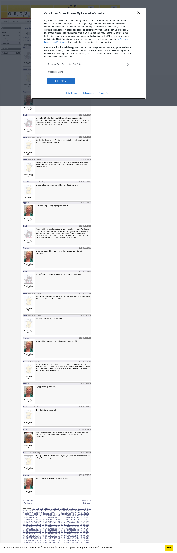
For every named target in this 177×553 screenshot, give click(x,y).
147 (59, 517)
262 (24, 528)
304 (24, 532)
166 (52, 519)
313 (52, 532)
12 (49, 509)
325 (24, 533)
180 (30, 521)
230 (55, 525)
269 (46, 528)
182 (36, 521)
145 (52, 517)
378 (59, 537)
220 (24, 525)
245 (36, 526)
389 (27, 539)
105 (60, 514)
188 (55, 521)
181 (33, 521)
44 (53, 510)
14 (54, 509)
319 (71, 532)
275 (65, 528)
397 (52, 539)
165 (49, 519)
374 (46, 537)
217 (81, 523)
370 (33, 537)
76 (57, 512)
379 (62, 537)
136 (24, 517)
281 (84, 528)
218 (84, 523)
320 (74, 532)
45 (55, 510)
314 (55, 532)
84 (75, 512)
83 (73, 512)
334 (52, 533)
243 (30, 526)
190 (62, 521)
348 (30, 535)
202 (33, 523)
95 (32, 514)
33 (28, 510)
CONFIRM (61, 81)
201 (30, 523)
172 (71, 519)
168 (59, 519)
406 (81, 539)
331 (43, 533)
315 (59, 532)
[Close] (139, 13)
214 (71, 523)
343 (81, 533)
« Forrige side (28, 500)
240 (87, 525)
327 (30, 533)
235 (71, 525)
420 (59, 540)
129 (68, 516)
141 (39, 517)
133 (81, 516)
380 (65, 537)
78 (62, 512)
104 (57, 514)
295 (62, 530)
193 (71, 521)
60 (89, 510)
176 (84, 519)
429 (87, 540)
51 (69, 510)
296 (65, 530)
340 (71, 533)
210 (59, 523)
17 (60, 509)
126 (59, 516)
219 (87, 523)
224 (36, 525)
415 (43, 540)
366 (87, 535)
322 (81, 532)
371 (36, 537)
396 (49, 539)
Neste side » (86, 500)
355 (52, 535)
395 (46, 539)
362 (74, 535)
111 (79, 514)
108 (69, 514)
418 (52, 540)
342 (77, 533)
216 (77, 523)
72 (48, 512)
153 (77, 517)
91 (23, 514)
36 (35, 510)
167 (55, 519)
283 (24, 530)
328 (33, 533)
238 (81, 525)
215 (74, 523)
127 (62, 516)
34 (30, 510)
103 (54, 514)
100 (44, 514)
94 (30, 514)
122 (46, 516)
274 (62, 528)
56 (80, 510)
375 (49, 537)
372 (39, 537)
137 (27, 517)
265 (33, 528)
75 (55, 512)
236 (74, 525)
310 (43, 532)
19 (65, 509)
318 (68, 532)
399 (59, 539)
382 (71, 537)
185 (46, 521)
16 (58, 509)
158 (27, 519)
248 (46, 526)
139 (33, 517)
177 (87, 519)
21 (69, 509)
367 (24, 537)
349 (33, 535)
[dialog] (88, 53)
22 (72, 509)
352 (43, 535)
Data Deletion (71, 93)
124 (52, 516)
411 (30, 540)
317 (65, 532)
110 (76, 514)
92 (26, 514)
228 (49, 525)
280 (81, 528)
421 (62, 540)
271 (52, 528)
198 (87, 521)
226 (43, 525)
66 (35, 512)
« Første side (27, 503)
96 (35, 514)
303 (87, 530)
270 (49, 528)
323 (84, 532)
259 (81, 526)
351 (39, 535)
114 (88, 514)
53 (73, 510)
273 (59, 528)
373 (43, 537)
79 (64, 512)
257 (74, 526)
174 (77, 519)
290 (46, 530)
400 (62, 539)
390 (30, 539)
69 (42, 512)
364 (81, 535)
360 (68, 535)
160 (33, 519)
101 (47, 514)
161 (36, 519)
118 (33, 516)
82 (71, 512)
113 (85, 514)
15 (56, 509)
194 (74, 521)
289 (43, 530)
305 (27, 532)
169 (62, 519)
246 (39, 526)
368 (27, 537)
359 (65, 535)
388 (24, 539)
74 (53, 512)
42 (48, 510)
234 (68, 525)
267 (39, 528)
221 (27, 525)
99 (42, 514)
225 (39, 525)
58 (84, 510)
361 (71, 535)
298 (71, 530)
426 (77, 540)
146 (55, 517)
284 (27, 530)
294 (59, 530)
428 (84, 540)
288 (39, 530)
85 (78, 512)
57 (82, 510)
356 (55, 535)
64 (30, 512)
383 (74, 537)
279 (77, 528)
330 (39, 533)
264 (30, 528)
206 (46, 523)
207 (49, 523)
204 (39, 523)
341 (74, 533)
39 (42, 510)
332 (46, 533)
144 (49, 517)
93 (28, 514)
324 (87, 532)
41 (46, 510)
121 (43, 516)
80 (66, 512)
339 (68, 533)
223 (33, 525)
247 (43, 526)
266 (36, 528)
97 (37, 514)
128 (65, 516)
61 (23, 512)
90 (89, 512)
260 (84, 526)
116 (27, 516)
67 (37, 512)
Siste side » (87, 503)
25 (79, 509)
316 (62, 532)
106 (63, 514)
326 (27, 533)
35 (32, 510)
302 (84, 530)
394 (43, 539)
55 (78, 510)
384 (77, 537)
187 (52, 521)
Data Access (88, 93)
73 (51, 512)
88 (84, 512)
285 (30, 530)
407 (84, 539)
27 (83, 509)
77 (60, 512)
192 (68, 521)
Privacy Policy (105, 93)
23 (74, 509)
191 (65, 521)
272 (55, 528)
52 (71, 510)
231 (59, 525)
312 (49, 532)
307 (33, 532)
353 (46, 535)
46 (57, 510)
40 (44, 510)
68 (39, 512)
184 (43, 521)
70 (44, 512)
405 (77, 539)
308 (36, 532)
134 (84, 516)
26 (81, 509)
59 (87, 510)
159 (30, 519)
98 (39, 514)
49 (64, 510)
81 (69, 512)
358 (62, 535)
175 (81, 519)
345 (87, 533)
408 (87, 539)
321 (77, 532)
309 (39, 532)
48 (62, 510)
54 (75, 510)
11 (47, 509)
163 (43, 519)
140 (36, 517)
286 (33, 530)
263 (27, 528)
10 (45, 509)
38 (39, 510)
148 (62, 517)
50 (66, 510)
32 (26, 510)
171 (68, 519)
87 (82, 512)
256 (71, 526)
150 (68, 517)
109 (73, 514)
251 (55, 526)
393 (39, 539)
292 (52, 530)
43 (51, 510)
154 (81, 517)
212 (65, 523)
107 (66, 514)
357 (59, 535)
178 (24, 521)
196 (81, 521)
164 (46, 519)
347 (27, 535)
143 (46, 517)
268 (43, 528)
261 (87, 526)
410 (27, 540)
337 (62, 533)
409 (24, 540)
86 (80, 512)
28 (85, 509)
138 (30, 517)
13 (51, 509)
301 (81, 530)
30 (90, 509)
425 (74, 540)
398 (55, 539)
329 (36, 533)
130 (71, 516)
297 (68, 530)
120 (39, 516)
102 (50, 514)
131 (74, 516)
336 (59, 533)
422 (65, 540)
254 (65, 526)
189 (59, 521)
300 (77, 530)
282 (87, 528)
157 (24, 519)
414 (39, 540)
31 (23, 510)
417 (49, 540)
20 (67, 509)
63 (28, 512)
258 (77, 526)
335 (55, 533)
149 (65, 517)
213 (68, 523)
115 (24, 516)
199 (24, 523)
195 (77, 521)
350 (36, 535)
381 (68, 537)
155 (84, 517)
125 (55, 516)
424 (71, 540)
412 (33, 540)
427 (81, 540)
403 (71, 539)
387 (87, 537)
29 (87, 509)
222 (30, 525)
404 (74, 539)
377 (55, 537)
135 (87, 516)
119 (36, 516)
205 (43, 523)
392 (36, 539)
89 (87, 512)
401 (65, 539)
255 (68, 526)
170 (65, 519)
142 (43, 517)
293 (55, 530)
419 (55, 540)
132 (77, 516)
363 (77, 535)
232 (62, 525)
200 (27, 523)
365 (84, 535)
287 (36, 530)
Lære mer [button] (107, 547)
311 (46, 532)
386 (84, 537)
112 (82, 514)
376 (52, 537)
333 (49, 533)
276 (68, 528)
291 (49, 530)
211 (62, 523)
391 (33, 539)
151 (71, 517)
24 (76, 509)
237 (77, 525)
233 (65, 525)
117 (30, 516)
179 (27, 521)
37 (37, 510)
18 (63, 509)
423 (68, 540)
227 (46, 525)
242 (27, 526)
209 (55, 523)
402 (68, 539)
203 (36, 523)
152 (74, 517)
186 (49, 521)
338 (65, 533)
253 (62, 526)
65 (32, 512)
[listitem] (88, 64)
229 (52, 525)
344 (84, 533)
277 (71, 528)
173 (74, 519)
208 (52, 523)
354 (49, 535)
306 (30, 532)
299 (74, 530)
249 (49, 526)
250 (52, 526)
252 (59, 526)
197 (84, 521)
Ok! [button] (169, 548)
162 (39, 519)
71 (46, 512)
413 (36, 540)
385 (81, 537)
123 (49, 516)
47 (60, 510)
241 (24, 526)
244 (33, 526)
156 (87, 517)
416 (46, 540)
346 (24, 535)
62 (26, 512)
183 (39, 521)
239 (84, 525)
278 (74, 528)
